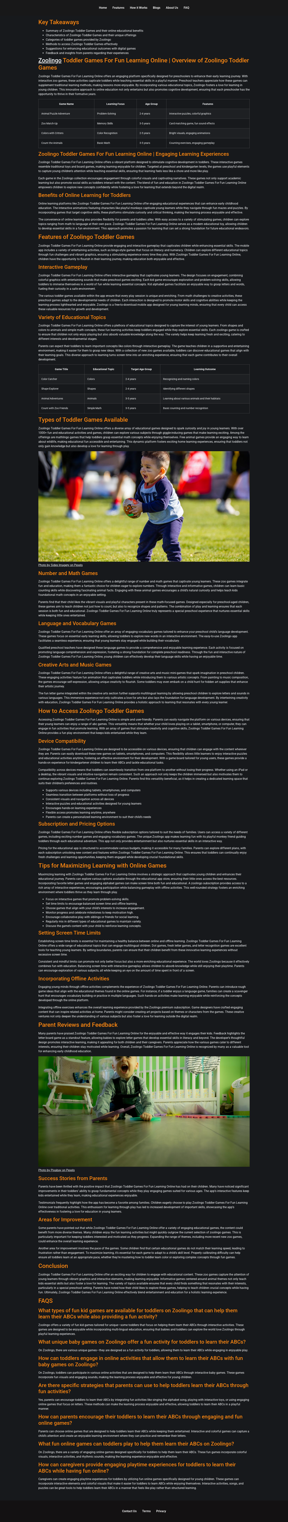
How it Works (138, 7)
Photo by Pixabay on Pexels (56, 1170)
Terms (146, 1511)
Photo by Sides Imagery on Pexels (60, 565)
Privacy (161, 1511)
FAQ (186, 7)
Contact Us (129, 1511)
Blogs (156, 7)
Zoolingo (50, 60)
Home (103, 7)
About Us (172, 7)
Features (118, 7)
